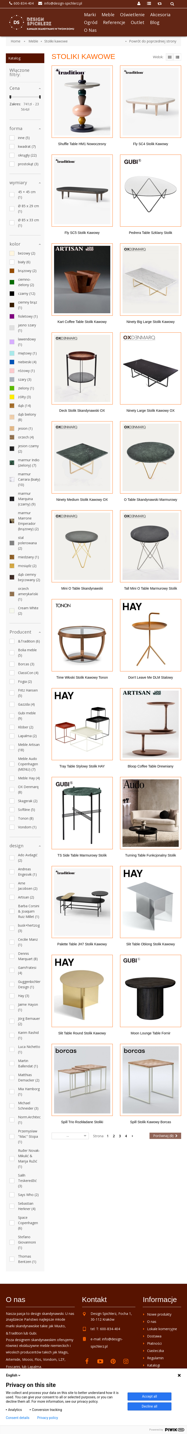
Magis (63, 1352)
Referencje (114, 22)
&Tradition (29, 641)
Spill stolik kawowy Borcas (150, 1122)
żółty (24, 397)
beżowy (26, 253)
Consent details (17, 1418)
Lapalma (27, 735)
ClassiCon (28, 672)
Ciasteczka (155, 1350)
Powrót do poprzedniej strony (152, 41)
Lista (177, 57)
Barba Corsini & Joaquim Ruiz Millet (28, 911)
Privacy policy (47, 1418)
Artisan (26, 897)
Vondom (27, 827)
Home (15, 41)
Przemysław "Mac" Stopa (28, 1136)
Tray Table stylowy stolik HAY (82, 766)
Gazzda (26, 704)
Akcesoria (160, 14)
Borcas (26, 664)
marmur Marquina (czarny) (27, 498)
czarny (26, 293)
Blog (154, 22)
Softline (26, 809)
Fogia (25, 681)
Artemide (13, 1359)
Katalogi (153, 1365)
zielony (26, 388)
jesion (25, 428)
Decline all (149, 1406)
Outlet (137, 22)
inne (24, 137)
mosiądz (27, 565)
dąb (24, 405)
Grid (169, 57)
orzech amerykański (28, 594)
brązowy (27, 270)
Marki (90, 14)
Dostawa (154, 1336)
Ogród (90, 22)
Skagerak (27, 801)
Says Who (28, 1194)
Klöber (25, 727)
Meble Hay (29, 778)
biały (24, 262)
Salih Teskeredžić (27, 1180)
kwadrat (27, 146)
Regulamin (155, 1358)
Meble (108, 14)
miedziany (28, 557)
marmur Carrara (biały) (29, 479)
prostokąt (28, 164)
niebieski (27, 362)
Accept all (149, 1396)
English (13, 1375)
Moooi (27, 1359)
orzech (26, 437)
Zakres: (15, 104)
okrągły (27, 155)
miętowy (27, 353)
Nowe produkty (159, 1314)
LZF (61, 1359)
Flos (38, 1359)
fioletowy (28, 316)
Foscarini (13, 1366)
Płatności (154, 1343)
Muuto (59, 1326)
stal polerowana (27, 543)
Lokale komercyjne (162, 1329)
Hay (23, 995)
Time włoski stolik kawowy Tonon (82, 677)
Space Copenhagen (28, 1222)
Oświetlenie (132, 14)
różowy (26, 370)
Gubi (32, 1333)
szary (24, 379)
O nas (90, 30)
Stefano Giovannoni (27, 1242)
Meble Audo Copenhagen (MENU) (28, 764)
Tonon (26, 818)
